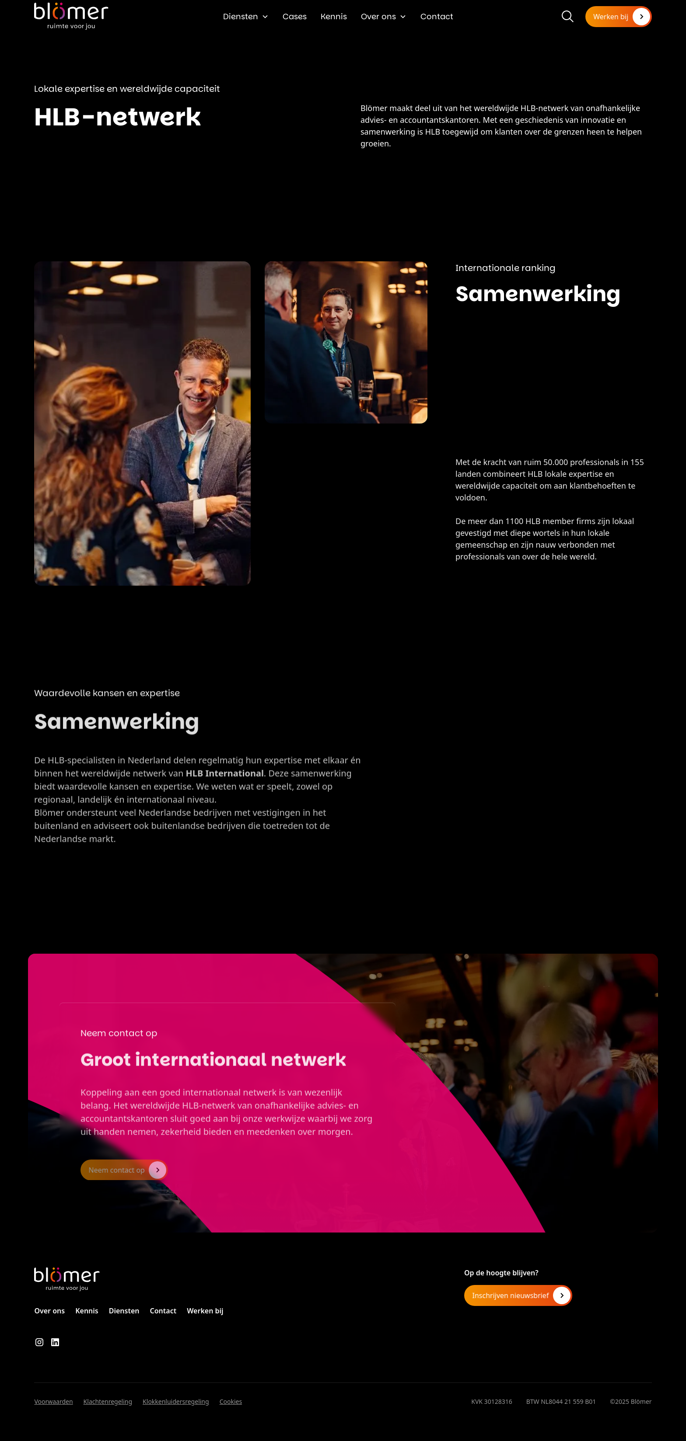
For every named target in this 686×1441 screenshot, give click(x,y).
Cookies (231, 1401)
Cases (295, 16)
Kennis (334, 16)
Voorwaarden (53, 1401)
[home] (71, 16)
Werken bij (205, 1311)
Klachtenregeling (108, 1401)
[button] (246, 16)
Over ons (378, 16)
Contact (436, 16)
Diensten (240, 16)
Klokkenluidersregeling (176, 1401)
